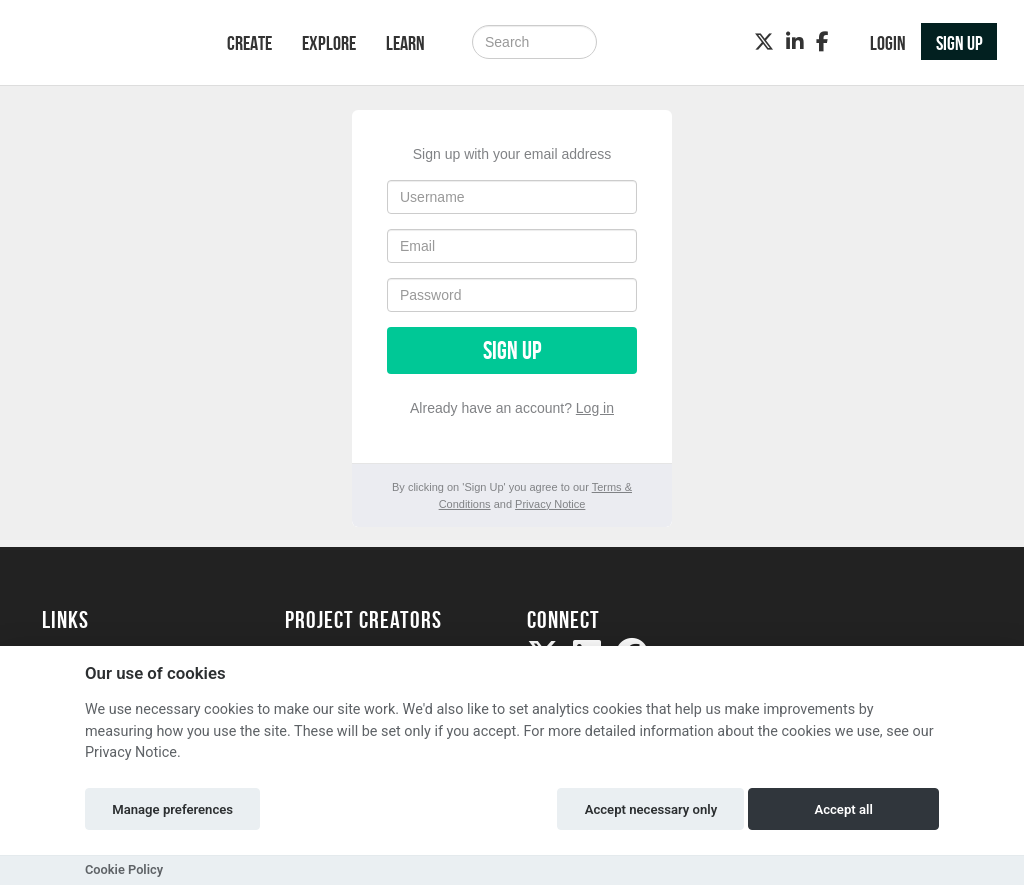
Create (249, 43)
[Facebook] (822, 42)
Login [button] (888, 43)
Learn (405, 43)
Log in (595, 408)
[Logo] (108, 44)
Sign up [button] (959, 43)
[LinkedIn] (795, 42)
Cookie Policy (124, 869)
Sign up (512, 350)
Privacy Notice (550, 504)
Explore (329, 43)
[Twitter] (764, 42)
